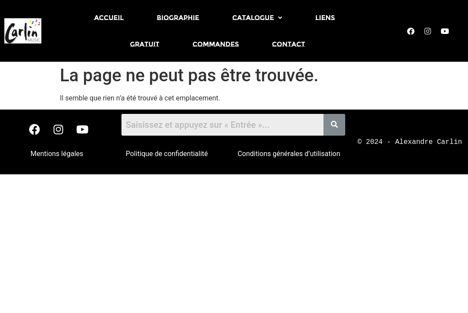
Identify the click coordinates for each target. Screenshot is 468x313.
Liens (325, 17)
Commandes (215, 44)
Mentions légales (56, 154)
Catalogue (257, 17)
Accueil (109, 17)
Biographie (178, 17)
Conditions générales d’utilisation (289, 154)
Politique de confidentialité (167, 154)
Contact (288, 44)
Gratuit (144, 44)
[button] (257, 17)
